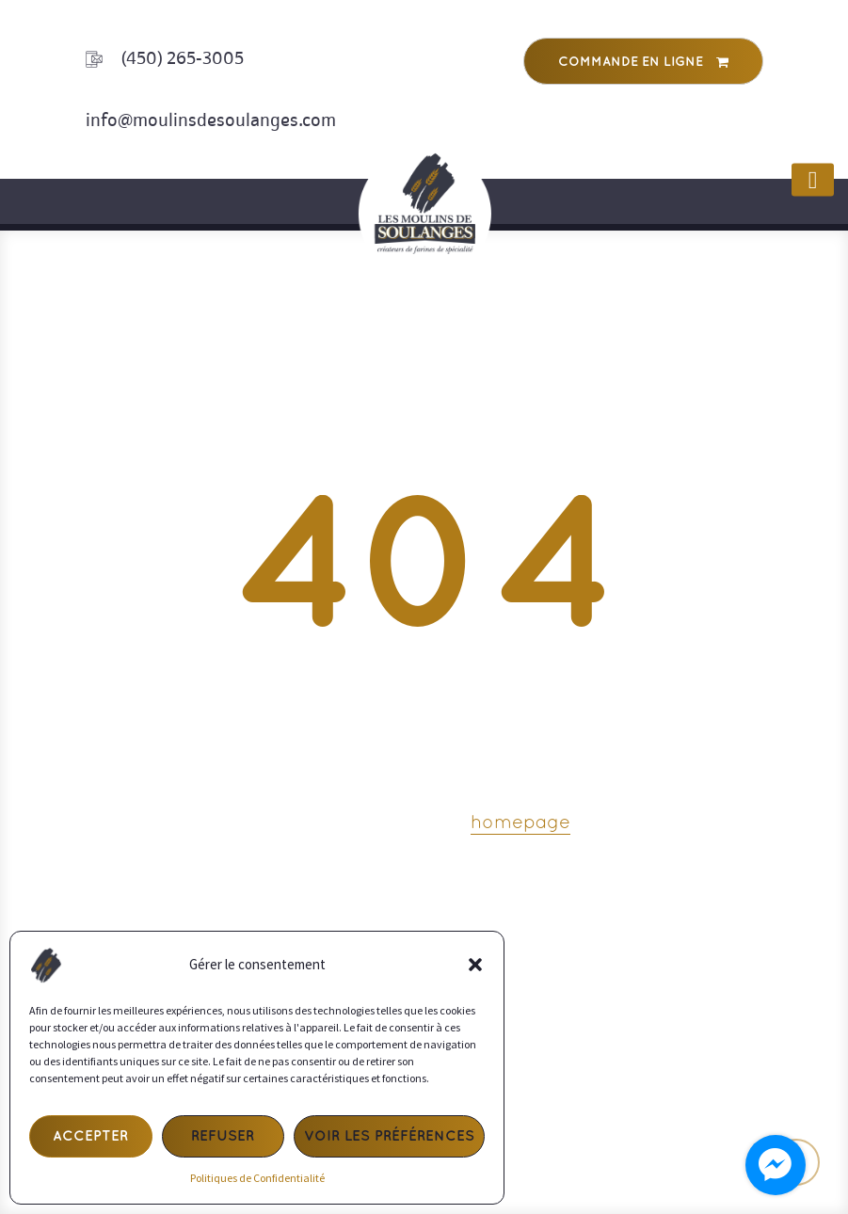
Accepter (90, 1136)
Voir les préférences (389, 1136)
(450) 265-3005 (182, 58)
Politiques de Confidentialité (257, 1178)
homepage (520, 823)
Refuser (222, 1136)
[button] (475, 964)
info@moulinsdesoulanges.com (211, 120)
